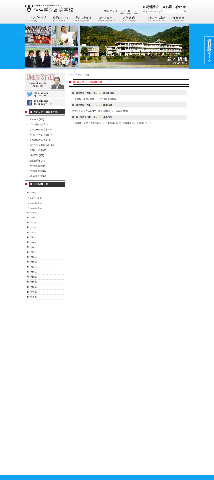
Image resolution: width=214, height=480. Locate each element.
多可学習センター (155, 364)
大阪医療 (151, 417)
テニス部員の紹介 (38, 412)
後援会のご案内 (37, 355)
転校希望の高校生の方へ (80, 439)
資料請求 (152, 7)
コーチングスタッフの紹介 (42, 417)
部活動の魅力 (114, 342)
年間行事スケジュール (40, 382)
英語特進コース (76, 377)
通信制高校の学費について (121, 397)
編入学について (115, 359)
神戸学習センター (155, 373)
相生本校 (151, 346)
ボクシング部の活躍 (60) (42, 145)
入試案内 (72, 465)
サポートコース (76, 386)
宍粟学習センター (155, 351)
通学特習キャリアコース (80, 364)
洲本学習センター (155, 390)
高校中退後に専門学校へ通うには (121, 387)
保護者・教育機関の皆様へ (81, 461)
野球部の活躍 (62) (38, 165)
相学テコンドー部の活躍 (41, 456)
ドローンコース (76, 359)
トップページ (75, 74)
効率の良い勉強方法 (117, 355)
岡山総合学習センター (158, 399)
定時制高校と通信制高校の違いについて (121, 375)
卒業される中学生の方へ (80, 435)
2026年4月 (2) (36, 198)
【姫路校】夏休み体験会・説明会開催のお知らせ (96, 99)
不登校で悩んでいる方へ (80, 448)
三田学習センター (155, 377)
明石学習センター (155, 368)
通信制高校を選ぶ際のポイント (123, 368)
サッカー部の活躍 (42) (41, 129)
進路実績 (72, 470)
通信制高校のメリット (40, 373)
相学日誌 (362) (37, 155)
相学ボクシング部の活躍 (41, 443)
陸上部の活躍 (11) (38, 171)
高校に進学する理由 (117, 351)
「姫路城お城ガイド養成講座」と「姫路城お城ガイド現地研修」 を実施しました (112, 123)
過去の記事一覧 (134, 442)
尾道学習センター (155, 386)
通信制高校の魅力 (116, 364)
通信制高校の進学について (121, 393)
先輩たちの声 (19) (38, 150)
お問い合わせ (176, 7)
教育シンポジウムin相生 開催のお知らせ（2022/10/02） (100, 111)
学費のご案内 (75, 457)
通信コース (73, 346)
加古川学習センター (157, 359)
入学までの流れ (76, 430)
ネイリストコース (77, 368)
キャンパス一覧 (154, 342)
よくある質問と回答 (39, 390)
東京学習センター (155, 382)
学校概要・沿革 (37, 342)
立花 (149, 421)
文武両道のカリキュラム (41, 408)
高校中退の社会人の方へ (80, 443)
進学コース (73, 373)
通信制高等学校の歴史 (119, 346)
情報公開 (33, 359)
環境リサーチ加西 (155, 435)
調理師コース (75, 399)
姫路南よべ (152, 430)
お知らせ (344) (37, 119)
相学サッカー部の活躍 (40, 430)
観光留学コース (76, 413)
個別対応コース (76, 382)
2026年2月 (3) (36, 203)
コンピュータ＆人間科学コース (83, 351)
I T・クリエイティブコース (81, 355)
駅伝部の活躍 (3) (38, 176)
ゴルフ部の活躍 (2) (39, 124)
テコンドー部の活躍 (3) (41, 134)
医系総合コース (76, 417)
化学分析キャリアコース (80, 408)
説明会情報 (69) (37, 160)
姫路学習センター (155, 355)
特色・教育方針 (37, 346)
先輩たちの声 (75, 452)
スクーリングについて (40, 386)
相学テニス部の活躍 (39, 404)
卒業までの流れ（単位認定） (43, 377)
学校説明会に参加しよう (120, 406)
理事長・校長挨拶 (38, 351)
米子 (149, 426)
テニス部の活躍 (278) (40, 140)
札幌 (149, 412)
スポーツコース (76, 395)
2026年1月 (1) (36, 208)
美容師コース (75, 404)
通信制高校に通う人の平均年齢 (123, 401)
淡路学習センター (155, 395)
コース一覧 (73, 342)
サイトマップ (114, 447)
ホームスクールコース (79, 390)
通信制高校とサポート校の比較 (123, 380)
